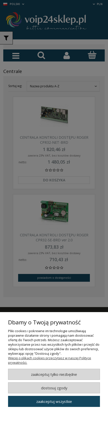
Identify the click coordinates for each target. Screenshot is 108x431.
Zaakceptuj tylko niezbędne (54, 374)
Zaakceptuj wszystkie (54, 401)
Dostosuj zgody (54, 387)
